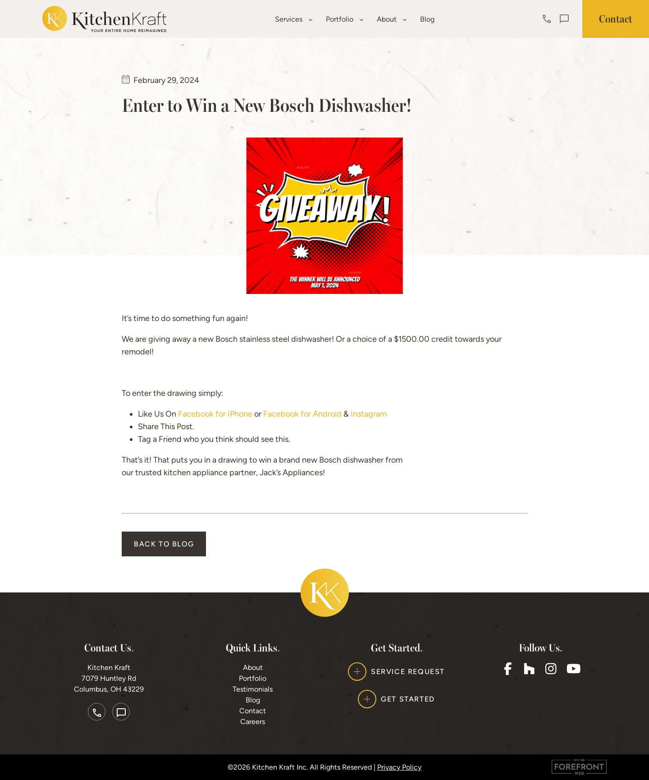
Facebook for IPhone (215, 414)
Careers (252, 721)
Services (293, 19)
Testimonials (253, 689)
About (392, 19)
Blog (427, 19)
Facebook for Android (302, 414)
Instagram (369, 414)
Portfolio (344, 19)
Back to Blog (164, 544)
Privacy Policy (399, 767)
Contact (252, 711)
